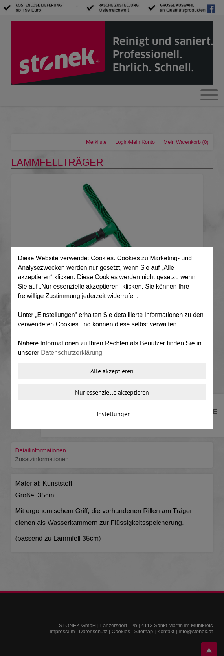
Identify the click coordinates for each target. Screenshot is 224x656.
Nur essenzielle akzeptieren (112, 392)
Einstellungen (112, 414)
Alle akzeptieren (112, 371)
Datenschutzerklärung (71, 352)
